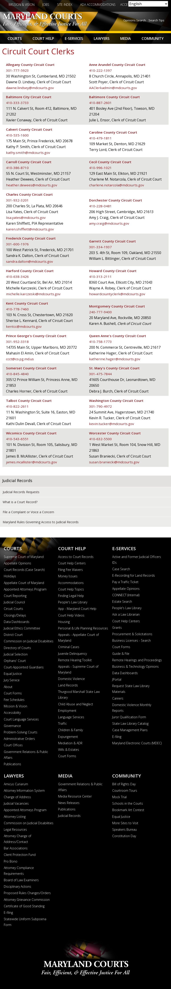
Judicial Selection (16, 654)
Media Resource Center (75, 796)
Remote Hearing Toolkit (75, 660)
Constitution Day (124, 836)
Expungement (68, 737)
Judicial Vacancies (16, 803)
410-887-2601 (100, 102)
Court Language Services (21, 719)
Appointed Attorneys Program (25, 589)
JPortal (116, 679)
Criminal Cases (68, 647)
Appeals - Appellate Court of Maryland (78, 638)
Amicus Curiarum (16, 784)
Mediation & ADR (70, 743)
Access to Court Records (76, 557)
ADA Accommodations (98, 4)
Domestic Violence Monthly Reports (131, 708)
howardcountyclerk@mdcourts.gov (117, 293)
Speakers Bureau (124, 829)
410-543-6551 (17, 438)
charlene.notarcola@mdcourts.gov (116, 185)
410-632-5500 (100, 438)
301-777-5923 (17, 70)
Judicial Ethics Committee (22, 628)
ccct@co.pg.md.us (20, 358)
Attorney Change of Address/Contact (17, 839)
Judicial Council (14, 602)
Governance (12, 726)
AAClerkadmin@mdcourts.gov (113, 87)
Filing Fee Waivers (70, 570)
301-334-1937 (100, 246)
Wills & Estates (68, 749)
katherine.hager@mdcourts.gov (115, 358)
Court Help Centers (72, 563)
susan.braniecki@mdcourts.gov (114, 462)
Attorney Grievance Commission (27, 899)
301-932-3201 (17, 200)
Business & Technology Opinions (135, 666)
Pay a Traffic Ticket (125, 582)
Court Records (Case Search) (24, 570)
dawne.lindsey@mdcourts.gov (30, 87)
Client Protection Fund (20, 855)
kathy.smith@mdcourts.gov (28, 152)
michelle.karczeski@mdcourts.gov (33, 293)
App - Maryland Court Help (77, 608)
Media (125, 38)
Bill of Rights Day (124, 784)
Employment (67, 710)
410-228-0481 (100, 205)
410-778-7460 (17, 309)
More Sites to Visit (125, 823)
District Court (13, 635)
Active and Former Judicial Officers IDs (136, 560)
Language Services (71, 717)
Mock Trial (119, 797)
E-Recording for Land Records (133, 575)
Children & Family (70, 730)
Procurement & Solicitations (132, 634)
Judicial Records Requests (21, 492)
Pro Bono (10, 861)
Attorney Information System (24, 790)
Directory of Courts (17, 648)
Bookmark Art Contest (128, 810)
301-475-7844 (100, 373)
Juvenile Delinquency (72, 653)
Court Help (43, 38)
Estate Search (122, 601)
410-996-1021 (100, 167)
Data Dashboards (16, 622)
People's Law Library (72, 602)
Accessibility (12, 712)
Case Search (121, 569)
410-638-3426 (17, 276)
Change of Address (17, 797)
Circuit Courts (13, 608)
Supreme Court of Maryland (24, 557)
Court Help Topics (71, 589)
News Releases (68, 803)
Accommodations (71, 583)
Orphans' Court (15, 661)
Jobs (45, 4)
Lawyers (102, 38)
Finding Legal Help (71, 596)
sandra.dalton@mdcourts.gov (29, 261)
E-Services (74, 38)
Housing (64, 622)
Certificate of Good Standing (24, 906)
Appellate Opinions (17, 563)
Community (153, 38)
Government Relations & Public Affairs (26, 755)
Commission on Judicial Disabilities (28, 641)
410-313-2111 (100, 276)
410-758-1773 (100, 341)
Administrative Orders (19, 739)
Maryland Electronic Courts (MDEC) (137, 743)
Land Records (68, 685)
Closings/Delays (15, 615)
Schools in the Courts (127, 803)
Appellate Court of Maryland (24, 583)
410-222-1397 (100, 70)
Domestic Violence (71, 679)
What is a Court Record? (20, 502)
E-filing (116, 737)
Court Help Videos (71, 615)
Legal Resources (15, 829)
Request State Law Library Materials (130, 689)
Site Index (64, 4)
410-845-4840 (17, 373)
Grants (117, 627)
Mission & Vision (22, 4)
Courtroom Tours (124, 790)
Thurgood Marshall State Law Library (79, 695)
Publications (12, 764)
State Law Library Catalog (130, 723)
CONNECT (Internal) (125, 595)
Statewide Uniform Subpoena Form (25, 922)
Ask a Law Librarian (126, 614)
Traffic (62, 723)
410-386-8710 (17, 167)
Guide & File (120, 653)
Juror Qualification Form (129, 717)
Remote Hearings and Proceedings (137, 660)
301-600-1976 (17, 244)
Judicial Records (17, 480)
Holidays (10, 576)
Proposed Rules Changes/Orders (27, 893)
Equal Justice (13, 674)
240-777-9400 (100, 311)
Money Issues (67, 576)
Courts (15, 38)
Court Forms (13, 693)
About (8, 687)
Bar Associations (16, 848)
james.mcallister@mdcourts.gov (31, 462)
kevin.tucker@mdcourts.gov (111, 423)
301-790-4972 (100, 406)
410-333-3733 (17, 102)
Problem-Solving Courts (20, 732)
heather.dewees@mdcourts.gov (31, 185)
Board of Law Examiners (21, 880)
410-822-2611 (17, 406)
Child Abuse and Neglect (75, 704)
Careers (117, 698)
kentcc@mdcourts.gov (24, 326)
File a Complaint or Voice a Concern (28, 512)
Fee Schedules (14, 700)
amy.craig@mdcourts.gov (109, 223)
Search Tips (156, 20)
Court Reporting (15, 596)
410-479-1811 (100, 138)
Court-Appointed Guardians (24, 667)
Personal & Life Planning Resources (83, 628)
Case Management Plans (130, 730)
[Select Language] (148, 4)
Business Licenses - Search (131, 640)
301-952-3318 (17, 341)
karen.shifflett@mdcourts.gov (30, 229)
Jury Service (12, 680)
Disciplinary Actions (17, 886)
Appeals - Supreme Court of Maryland (78, 669)
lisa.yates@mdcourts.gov (26, 217)
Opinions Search (134, 20)
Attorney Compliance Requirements (19, 871)
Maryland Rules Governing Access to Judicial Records (41, 522)
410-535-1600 (17, 135)
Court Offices (13, 745)
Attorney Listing (15, 816)
